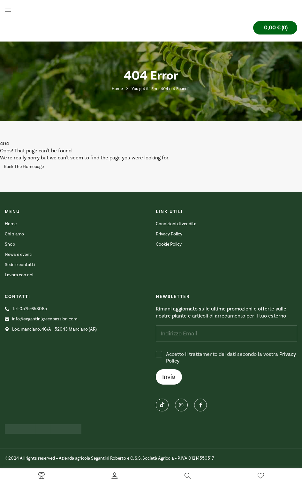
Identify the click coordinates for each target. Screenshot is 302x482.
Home (117, 88)
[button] (275, 28)
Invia (169, 377)
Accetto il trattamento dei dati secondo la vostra (231, 357)
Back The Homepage (24, 167)
